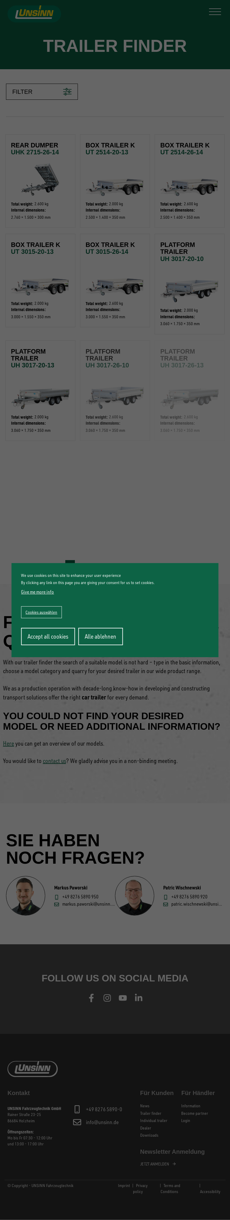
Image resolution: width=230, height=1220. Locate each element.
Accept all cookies (48, 636)
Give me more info (37, 592)
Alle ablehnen (100, 636)
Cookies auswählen (41, 612)
